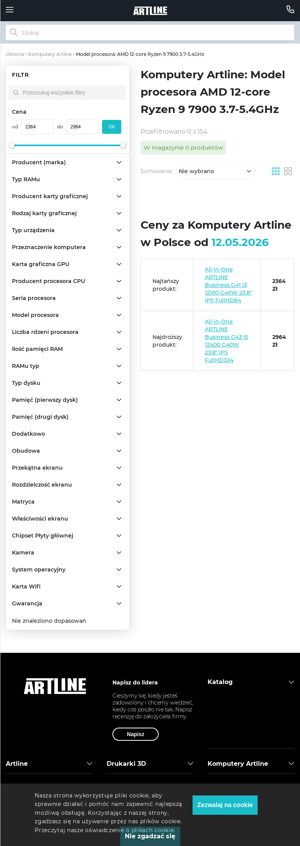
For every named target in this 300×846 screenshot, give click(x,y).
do (60, 127)
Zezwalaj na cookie (225, 805)
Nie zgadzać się (150, 836)
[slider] (12, 145)
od (15, 127)
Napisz (135, 734)
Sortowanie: (157, 171)
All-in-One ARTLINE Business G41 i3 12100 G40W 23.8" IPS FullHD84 (228, 285)
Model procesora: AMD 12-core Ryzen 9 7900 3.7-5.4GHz (140, 54)
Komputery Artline (50, 54)
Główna (15, 54)
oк (112, 127)
